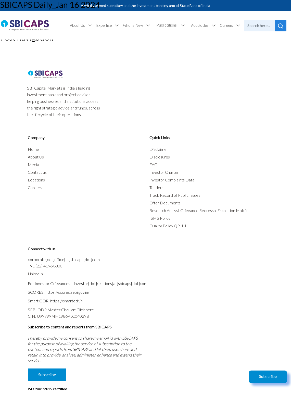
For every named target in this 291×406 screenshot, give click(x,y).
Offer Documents (165, 202)
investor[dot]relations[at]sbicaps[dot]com (110, 283)
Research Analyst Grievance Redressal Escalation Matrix (198, 210)
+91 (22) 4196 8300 (45, 265)
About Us (36, 156)
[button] (183, 25)
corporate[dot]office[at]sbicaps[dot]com (64, 259)
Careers (35, 187)
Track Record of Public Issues (174, 195)
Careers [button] (227, 25)
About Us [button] (78, 25)
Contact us (37, 172)
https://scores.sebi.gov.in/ (67, 292)
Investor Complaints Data (171, 179)
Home (33, 149)
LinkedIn (35, 273)
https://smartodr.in (66, 300)
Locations (36, 179)
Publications (166, 25)
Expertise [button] (104, 25)
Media (33, 164)
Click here (85, 309)
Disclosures (159, 156)
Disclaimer (158, 149)
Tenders (156, 187)
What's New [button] (133, 25)
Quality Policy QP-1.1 (167, 225)
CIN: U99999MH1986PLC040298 (58, 316)
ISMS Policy (159, 218)
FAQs (154, 164)
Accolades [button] (200, 25)
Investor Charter (164, 172)
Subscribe (268, 376)
